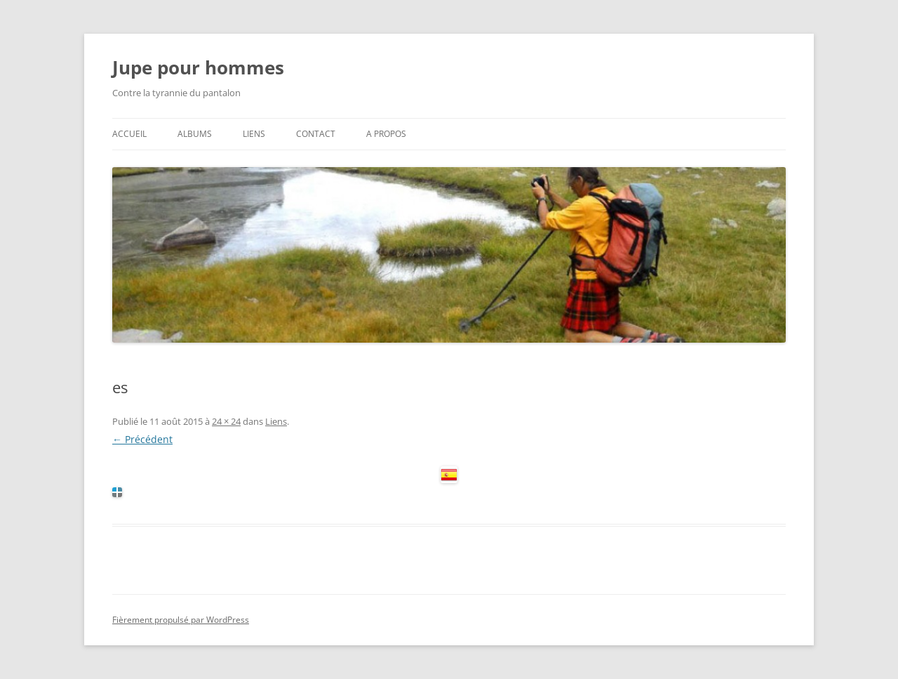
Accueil (129, 134)
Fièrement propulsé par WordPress (180, 620)
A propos (386, 134)
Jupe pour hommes (198, 67)
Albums (194, 134)
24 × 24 (226, 421)
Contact (315, 134)
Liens (254, 134)
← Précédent (142, 439)
